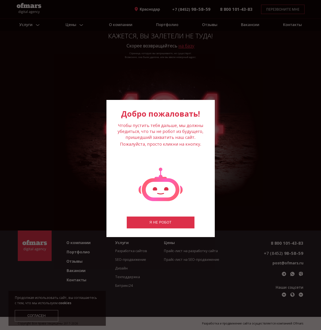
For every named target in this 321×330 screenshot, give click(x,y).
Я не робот (160, 222)
